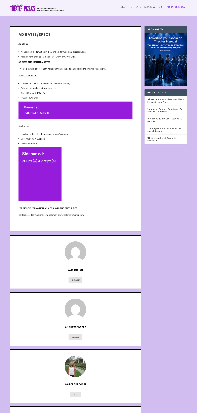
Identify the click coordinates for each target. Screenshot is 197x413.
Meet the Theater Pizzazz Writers (141, 9)
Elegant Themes (29, 409)
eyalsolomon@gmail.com (72, 212)
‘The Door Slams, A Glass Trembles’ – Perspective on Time (165, 98)
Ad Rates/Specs (176, 9)
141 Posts (42, 277)
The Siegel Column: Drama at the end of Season (164, 127)
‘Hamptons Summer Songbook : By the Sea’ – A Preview (164, 107)
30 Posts (41, 392)
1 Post (41, 334)
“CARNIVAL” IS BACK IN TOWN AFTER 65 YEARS (165, 117)
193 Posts (109, 277)
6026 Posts (109, 334)
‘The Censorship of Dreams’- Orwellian (161, 136)
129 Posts (109, 392)
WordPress (56, 409)
